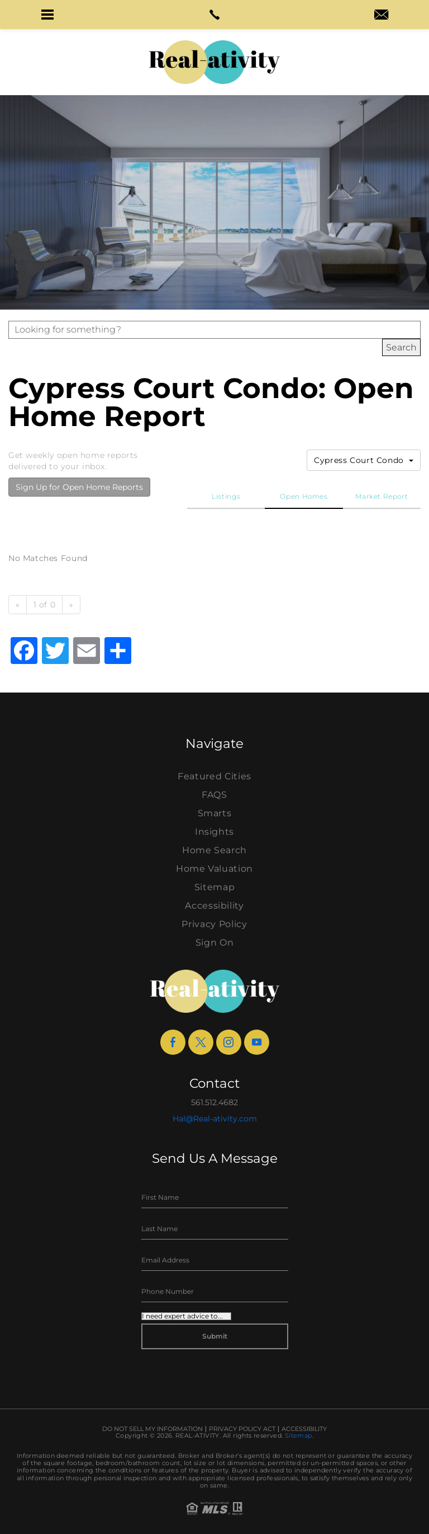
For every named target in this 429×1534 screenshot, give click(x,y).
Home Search (214, 850)
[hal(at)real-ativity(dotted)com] (381, 16)
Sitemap (214, 887)
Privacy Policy (214, 924)
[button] (47, 14)
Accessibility (214, 905)
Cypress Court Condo (363, 460)
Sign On (215, 942)
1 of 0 (45, 605)
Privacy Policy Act (242, 1429)
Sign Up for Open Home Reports (79, 487)
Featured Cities (214, 776)
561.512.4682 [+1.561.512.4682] (214, 1102)
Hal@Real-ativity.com (215, 1119)
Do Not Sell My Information (152, 1429)
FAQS (214, 794)
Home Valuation (214, 868)
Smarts (215, 813)
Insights (214, 831)
